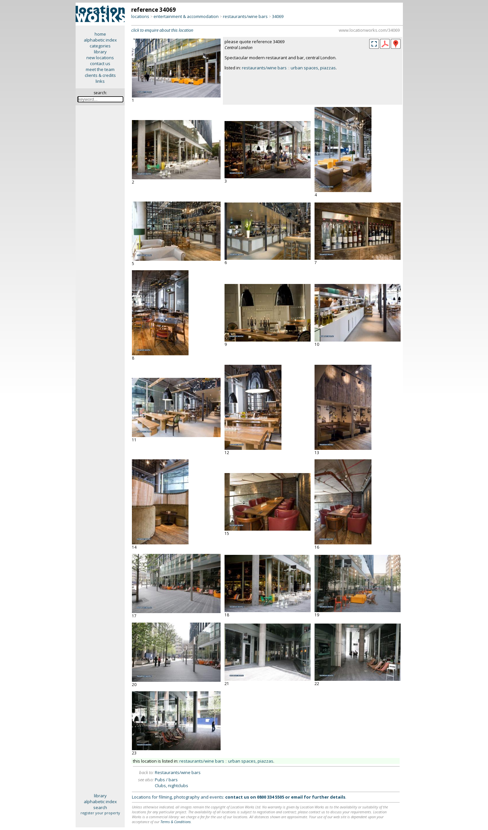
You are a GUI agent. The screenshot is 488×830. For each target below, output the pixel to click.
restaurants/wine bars (245, 16)
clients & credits (100, 75)
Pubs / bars (166, 780)
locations (140, 16)
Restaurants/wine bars (178, 772)
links (100, 81)
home (100, 34)
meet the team (100, 69)
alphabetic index (100, 40)
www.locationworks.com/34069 (369, 30)
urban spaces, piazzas (313, 68)
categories (100, 46)
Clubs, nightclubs (171, 785)
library (100, 52)
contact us (100, 63)
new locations (100, 58)
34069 (277, 16)
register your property (100, 812)
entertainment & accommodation (186, 16)
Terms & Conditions (175, 821)
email (297, 797)
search (100, 807)
